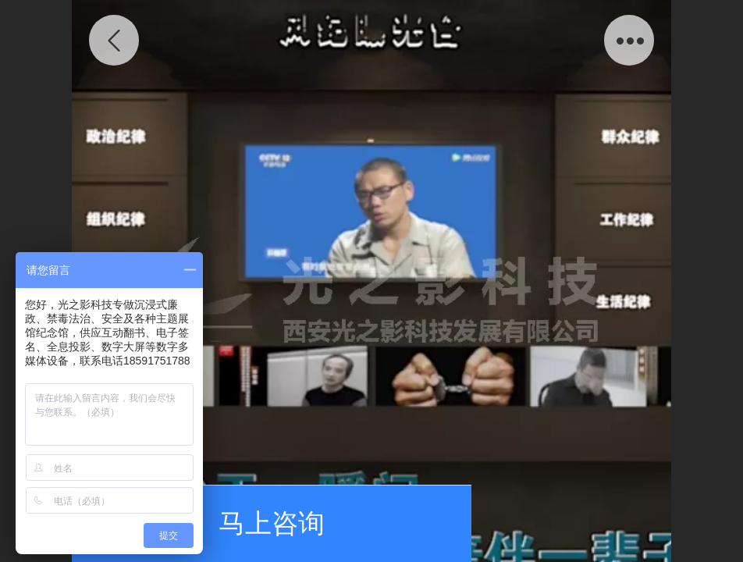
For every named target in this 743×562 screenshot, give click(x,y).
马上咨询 (272, 523)
